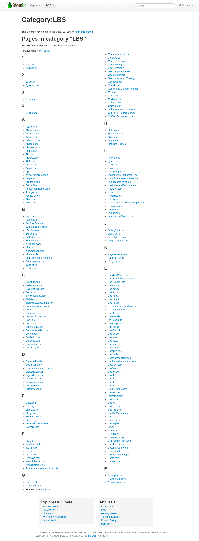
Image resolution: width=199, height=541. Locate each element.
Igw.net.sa (113, 168)
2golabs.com (32, 85)
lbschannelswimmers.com (122, 361)
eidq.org (30, 406)
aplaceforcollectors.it (37, 175)
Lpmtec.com (114, 461)
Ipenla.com (114, 209)
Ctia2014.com (33, 337)
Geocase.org (115, 64)
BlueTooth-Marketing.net (39, 257)
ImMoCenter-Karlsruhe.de (122, 185)
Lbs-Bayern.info (116, 282)
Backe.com (31, 219)
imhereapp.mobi (116, 171)
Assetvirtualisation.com (38, 188)
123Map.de (32, 68)
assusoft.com (33, 195)
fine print (92, 535)
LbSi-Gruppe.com (117, 389)
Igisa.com (113, 161)
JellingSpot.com (116, 230)
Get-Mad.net (114, 85)
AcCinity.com (33, 133)
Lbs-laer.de (114, 316)
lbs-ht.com (113, 292)
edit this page (84, 31)
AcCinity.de (32, 137)
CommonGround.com (37, 306)
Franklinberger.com (36, 461)
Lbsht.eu (112, 382)
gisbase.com (115, 102)
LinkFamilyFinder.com (119, 440)
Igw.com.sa (114, 164)
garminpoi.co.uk (34, 485)
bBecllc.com (32, 230)
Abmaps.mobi (33, 130)
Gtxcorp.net (114, 106)
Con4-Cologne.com (36, 316)
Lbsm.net (113, 399)
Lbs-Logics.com (116, 323)
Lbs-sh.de (113, 333)
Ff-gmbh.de (32, 454)
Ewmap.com (32, 427)
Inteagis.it (113, 199)
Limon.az (113, 433)
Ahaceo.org (32, 144)
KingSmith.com (116, 257)
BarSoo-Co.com (34, 223)
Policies (105, 523)
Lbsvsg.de (113, 423)
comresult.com (33, 313)
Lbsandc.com (115, 351)
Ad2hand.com (33, 140)
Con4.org (31, 320)
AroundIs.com (33, 182)
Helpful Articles (50, 520)
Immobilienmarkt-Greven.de (123, 178)
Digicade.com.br (34, 375)
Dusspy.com (32, 385)
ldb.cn (111, 427)
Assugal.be (31, 192)
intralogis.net (115, 206)
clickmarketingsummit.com (40, 302)
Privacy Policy (108, 520)
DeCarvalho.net (34, 364)
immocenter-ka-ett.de (119, 182)
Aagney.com (32, 126)
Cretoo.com (32, 333)
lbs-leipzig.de (115, 320)
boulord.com (32, 264)
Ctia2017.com (33, 340)
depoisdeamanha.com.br (39, 368)
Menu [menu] (35, 5)
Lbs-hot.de (113, 288)
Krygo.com (114, 261)
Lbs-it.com (113, 313)
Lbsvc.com (114, 420)
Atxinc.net (31, 199)
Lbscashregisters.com (119, 358)
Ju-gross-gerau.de (118, 240)
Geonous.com (115, 81)
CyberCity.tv (32, 347)
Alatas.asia (31, 150)
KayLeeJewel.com (118, 254)
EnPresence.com (35, 416)
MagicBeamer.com (118, 482)
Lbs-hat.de (113, 285)
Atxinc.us (30, 202)
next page (45, 50)
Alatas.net (31, 161)
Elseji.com (31, 413)
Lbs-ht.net (113, 299)
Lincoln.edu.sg (116, 437)
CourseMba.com (34, 326)
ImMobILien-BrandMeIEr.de (123, 175)
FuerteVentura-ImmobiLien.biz (42, 468)
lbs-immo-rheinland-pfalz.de (123, 306)
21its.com (31, 81)
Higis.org (112, 137)
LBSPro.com (115, 409)
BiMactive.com (33, 237)
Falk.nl (29, 440)
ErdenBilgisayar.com (37, 423)
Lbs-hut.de (113, 302)
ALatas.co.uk (33, 154)
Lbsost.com (114, 406)
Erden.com (31, 420)
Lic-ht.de (112, 430)
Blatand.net (32, 240)
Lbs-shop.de (114, 337)
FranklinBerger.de (35, 465)
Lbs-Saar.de (114, 330)
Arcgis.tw (30, 178)
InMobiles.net (115, 195)
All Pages (47, 513)
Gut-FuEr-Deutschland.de (122, 112)
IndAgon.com (115, 188)
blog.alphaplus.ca (35, 251)
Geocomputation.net (119, 71)
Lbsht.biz (113, 375)
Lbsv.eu (112, 416)
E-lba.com (31, 402)
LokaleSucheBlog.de (119, 454)
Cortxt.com (31, 323)
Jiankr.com (114, 233)
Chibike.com (32, 299)
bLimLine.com (33, 244)
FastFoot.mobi (33, 444)
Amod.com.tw (33, 168)
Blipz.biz (30, 247)
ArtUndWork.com (35, 185)
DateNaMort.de (34, 361)
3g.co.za (30, 99)
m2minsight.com (117, 478)
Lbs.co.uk (113, 340)
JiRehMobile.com (117, 237)
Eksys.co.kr (32, 409)
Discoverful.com (34, 382)
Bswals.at (31, 268)
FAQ (103, 510)
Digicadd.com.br (34, 371)
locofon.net (114, 451)
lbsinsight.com (115, 395)
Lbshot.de (113, 371)
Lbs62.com (114, 347)
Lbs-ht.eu (113, 295)
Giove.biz (113, 95)
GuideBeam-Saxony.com (121, 109)
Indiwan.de (114, 192)
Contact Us (107, 506)
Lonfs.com (113, 458)
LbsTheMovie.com (118, 413)
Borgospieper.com (35, 261)
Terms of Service (110, 516)
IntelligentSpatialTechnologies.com (126, 202)
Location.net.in (116, 444)
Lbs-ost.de (113, 326)
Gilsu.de (112, 92)
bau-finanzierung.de (36, 226)
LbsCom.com (115, 364)
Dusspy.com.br (33, 389)
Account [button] (186, 5)
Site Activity (48, 510)
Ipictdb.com (114, 213)
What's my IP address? (54, 516)
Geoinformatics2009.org (121, 78)
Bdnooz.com (32, 233)
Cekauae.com (33, 282)
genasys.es (114, 57)
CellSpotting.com (35, 288)
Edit (50, 5)
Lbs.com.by (114, 344)
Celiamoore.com (34, 285)
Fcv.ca (29, 451)
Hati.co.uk (113, 130)
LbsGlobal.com (116, 368)
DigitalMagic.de (34, 378)
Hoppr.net (113, 140)
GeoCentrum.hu (116, 68)
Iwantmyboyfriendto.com (121, 216)
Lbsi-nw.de (114, 392)
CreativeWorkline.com (37, 330)
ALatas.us (31, 164)
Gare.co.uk (31, 482)
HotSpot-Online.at (117, 144)
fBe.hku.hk (31, 447)
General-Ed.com (117, 61)
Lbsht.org (113, 385)
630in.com (31, 112)
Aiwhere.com (33, 147)
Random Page (50, 506)
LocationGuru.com (118, 447)
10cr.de (30, 64)
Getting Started (109, 513)
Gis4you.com (115, 99)
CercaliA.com (33, 292)
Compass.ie (32, 309)
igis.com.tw (114, 157)
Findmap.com (33, 458)
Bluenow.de (32, 254)
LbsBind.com (115, 354)
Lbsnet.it (112, 402)
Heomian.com (115, 133)
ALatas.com (32, 157)
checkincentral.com (36, 295)
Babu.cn (30, 216)
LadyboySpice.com (118, 275)
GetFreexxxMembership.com (123, 88)
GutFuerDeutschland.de (121, 116)
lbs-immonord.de (117, 309)
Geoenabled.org (116, 75)
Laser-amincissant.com (120, 278)
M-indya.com (115, 475)
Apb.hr (29, 171)
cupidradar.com (34, 344)
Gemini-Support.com (119, 54)
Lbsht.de (112, 378)
